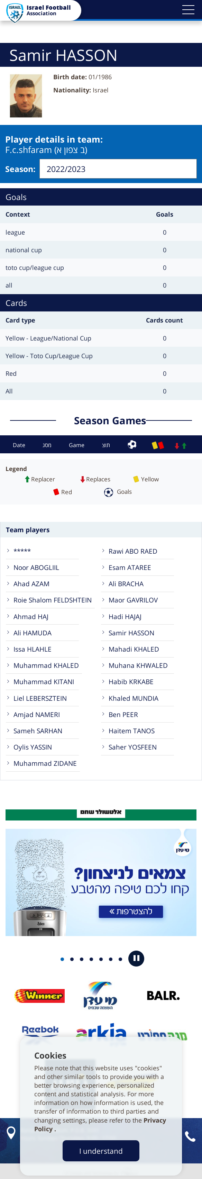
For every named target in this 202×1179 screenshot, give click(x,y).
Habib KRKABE (131, 679)
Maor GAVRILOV (133, 597)
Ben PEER (123, 712)
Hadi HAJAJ (125, 614)
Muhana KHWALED (138, 663)
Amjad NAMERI (36, 712)
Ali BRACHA (126, 581)
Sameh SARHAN (37, 728)
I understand (101, 1151)
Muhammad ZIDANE (45, 761)
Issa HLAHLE (32, 647)
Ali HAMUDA (32, 630)
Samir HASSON (131, 630)
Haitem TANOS (132, 728)
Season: (20, 167)
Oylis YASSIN (32, 745)
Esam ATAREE (130, 565)
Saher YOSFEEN (133, 745)
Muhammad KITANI (43, 679)
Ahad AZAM (31, 581)
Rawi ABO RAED (133, 549)
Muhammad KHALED (46, 663)
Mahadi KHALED (134, 647)
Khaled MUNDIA (133, 696)
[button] (188, 9)
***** (22, 549)
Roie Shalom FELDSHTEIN (52, 597)
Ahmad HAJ (30, 614)
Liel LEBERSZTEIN (40, 696)
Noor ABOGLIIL (36, 565)
